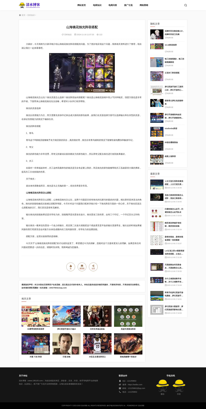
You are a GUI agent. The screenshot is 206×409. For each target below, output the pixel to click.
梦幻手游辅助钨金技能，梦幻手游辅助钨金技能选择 (174, 117)
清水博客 (29, 5)
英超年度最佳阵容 (128, 329)
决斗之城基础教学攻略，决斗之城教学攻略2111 (174, 282)
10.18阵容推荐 (171, 45)
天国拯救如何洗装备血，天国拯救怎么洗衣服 (174, 268)
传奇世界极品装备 (97, 329)
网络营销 (144, 5)
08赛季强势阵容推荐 (35, 329)
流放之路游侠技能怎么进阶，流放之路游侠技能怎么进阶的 (174, 198)
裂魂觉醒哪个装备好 (128, 357)
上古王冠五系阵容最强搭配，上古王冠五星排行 (174, 184)
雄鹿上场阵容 (170, 156)
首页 (23, 15)
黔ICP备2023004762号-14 (116, 406)
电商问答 (113, 5)
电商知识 (97, 5)
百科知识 (31, 15)
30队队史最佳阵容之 (97, 357)
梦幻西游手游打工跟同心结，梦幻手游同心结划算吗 (174, 90)
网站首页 (81, 5)
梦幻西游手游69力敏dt (66, 329)
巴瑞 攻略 (67, 357)
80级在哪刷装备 (171, 142)
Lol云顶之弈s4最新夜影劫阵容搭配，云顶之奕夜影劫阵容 (174, 254)
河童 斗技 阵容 (36, 357)
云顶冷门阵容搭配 (172, 73)
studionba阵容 (171, 128)
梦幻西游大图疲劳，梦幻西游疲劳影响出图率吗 (174, 309)
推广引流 (128, 5)
